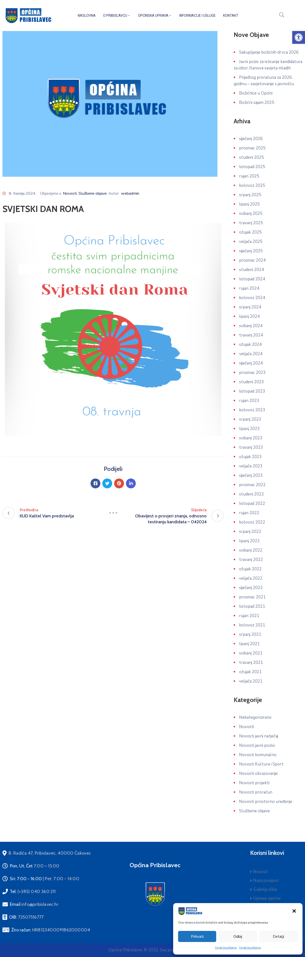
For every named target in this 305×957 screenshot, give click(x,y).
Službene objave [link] (92, 193)
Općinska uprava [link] (155, 15)
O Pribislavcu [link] (117, 15)
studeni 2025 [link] (251, 157)
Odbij (237, 936)
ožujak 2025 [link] (250, 232)
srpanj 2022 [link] (250, 531)
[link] (298, 37)
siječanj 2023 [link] (251, 475)
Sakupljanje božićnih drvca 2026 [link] (269, 52)
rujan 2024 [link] (249, 288)
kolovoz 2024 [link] (252, 298)
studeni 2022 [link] (251, 494)
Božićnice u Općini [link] (256, 93)
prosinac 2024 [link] (252, 260)
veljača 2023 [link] (250, 466)
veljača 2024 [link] (250, 354)
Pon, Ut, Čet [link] (34, 866)
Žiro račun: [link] (50, 930)
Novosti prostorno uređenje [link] (265, 801)
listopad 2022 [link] (252, 503)
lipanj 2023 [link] (249, 428)
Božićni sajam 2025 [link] (256, 102)
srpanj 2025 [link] (250, 195)
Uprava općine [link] (267, 898)
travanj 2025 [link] (251, 223)
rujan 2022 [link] (249, 513)
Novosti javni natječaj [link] (258, 736)
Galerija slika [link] (265, 889)
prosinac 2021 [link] (252, 597)
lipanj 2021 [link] (249, 644)
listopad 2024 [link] (252, 279)
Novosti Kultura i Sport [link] (261, 764)
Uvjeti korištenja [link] (226, 948)
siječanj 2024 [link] (251, 363)
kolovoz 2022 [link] (252, 522)
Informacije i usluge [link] (197, 15)
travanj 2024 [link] (251, 335)
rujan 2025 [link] (249, 176)
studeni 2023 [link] (251, 382)
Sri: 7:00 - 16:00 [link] (44, 878)
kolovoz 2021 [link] (252, 625)
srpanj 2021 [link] (250, 634)
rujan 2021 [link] (249, 616)
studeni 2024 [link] (251, 269)
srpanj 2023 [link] (250, 419)
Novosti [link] (70, 193)
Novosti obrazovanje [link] (258, 773)
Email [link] (34, 904)
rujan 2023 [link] (249, 400)
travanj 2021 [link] (251, 662)
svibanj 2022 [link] (250, 550)
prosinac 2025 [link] (252, 148)
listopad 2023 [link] (252, 391)
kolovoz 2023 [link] (252, 410)
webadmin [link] (130, 193)
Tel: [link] (33, 891)
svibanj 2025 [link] (250, 213)
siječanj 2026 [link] (251, 139)
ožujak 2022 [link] (250, 569)
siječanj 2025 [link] (251, 251)
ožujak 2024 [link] (250, 344)
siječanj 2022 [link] (251, 587)
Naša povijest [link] (265, 880)
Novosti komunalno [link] (257, 755)
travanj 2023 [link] (251, 447)
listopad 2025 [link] (252, 167)
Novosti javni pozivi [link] (257, 745)
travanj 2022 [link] (251, 559)
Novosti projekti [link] (254, 783)
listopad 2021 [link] (252, 606)
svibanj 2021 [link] (250, 653)
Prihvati (197, 936)
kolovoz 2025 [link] (252, 185)
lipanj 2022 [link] (249, 541)
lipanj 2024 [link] (249, 316)
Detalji (278, 936)
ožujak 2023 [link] (250, 457)
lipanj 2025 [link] (249, 204)
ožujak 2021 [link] (250, 672)
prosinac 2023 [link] (252, 372)
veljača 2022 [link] (250, 578)
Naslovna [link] (87, 15)
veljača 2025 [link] (250, 241)
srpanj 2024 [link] (250, 307)
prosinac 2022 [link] (252, 485)
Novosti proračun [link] (255, 792)
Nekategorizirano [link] (255, 717)
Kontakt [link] (230, 15)
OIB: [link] (26, 917)
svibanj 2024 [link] (250, 326)
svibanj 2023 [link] (250, 438)
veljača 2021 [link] (250, 681)
